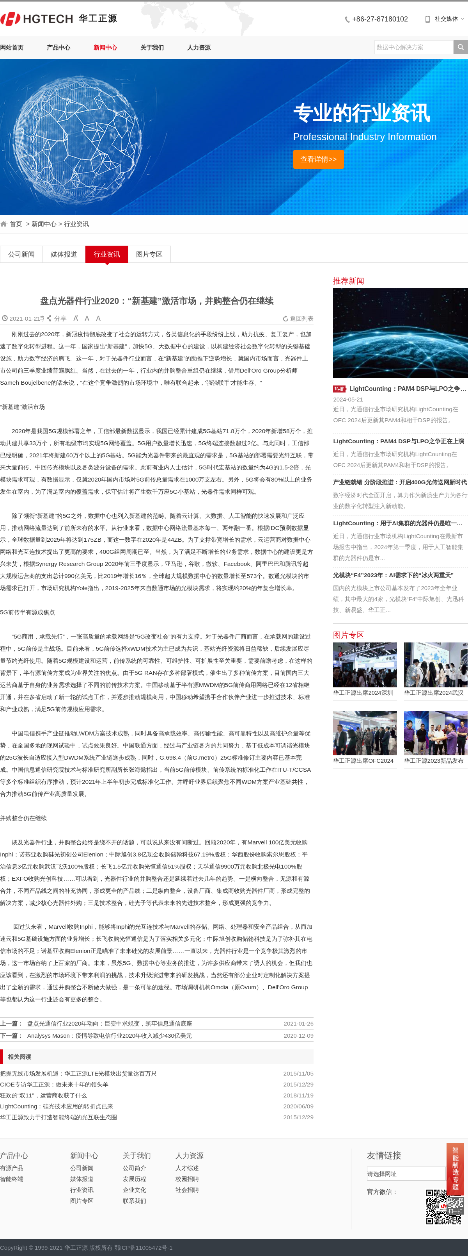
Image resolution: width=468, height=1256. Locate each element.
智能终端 (11, 1179)
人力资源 (199, 47)
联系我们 (134, 1200)
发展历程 (134, 1179)
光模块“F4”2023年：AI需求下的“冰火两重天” (393, 575)
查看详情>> (318, 159)
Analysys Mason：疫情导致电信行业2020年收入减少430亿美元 (109, 1035)
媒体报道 (64, 254)
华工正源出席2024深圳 (363, 692)
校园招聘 (187, 1179)
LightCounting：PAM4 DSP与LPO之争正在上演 (398, 441)
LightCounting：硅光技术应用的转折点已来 (56, 1106)
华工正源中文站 (36, 18)
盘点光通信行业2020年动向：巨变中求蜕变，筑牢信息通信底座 (109, 1023)
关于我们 (152, 47)
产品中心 (58, 47)
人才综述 (187, 1168)
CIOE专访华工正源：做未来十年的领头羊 (54, 1084)
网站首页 (11, 47)
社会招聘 (187, 1189)
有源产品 (11, 1168)
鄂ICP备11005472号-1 (143, 1247)
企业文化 (134, 1189)
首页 (16, 224)
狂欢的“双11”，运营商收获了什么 (43, 1095)
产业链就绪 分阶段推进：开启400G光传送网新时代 (399, 482)
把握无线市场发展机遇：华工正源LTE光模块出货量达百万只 (78, 1073)
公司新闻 (21, 254)
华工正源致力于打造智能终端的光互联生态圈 (58, 1117)
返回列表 (298, 318)
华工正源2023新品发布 (434, 760)
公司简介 (134, 1168)
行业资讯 (76, 224)
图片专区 (149, 254)
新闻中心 (105, 47)
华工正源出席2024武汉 (434, 692)
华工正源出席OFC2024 (363, 760)
